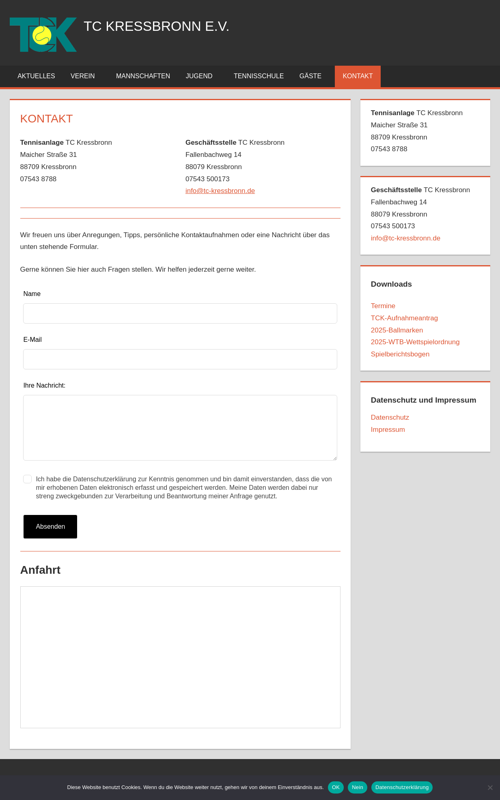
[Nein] (490, 787)
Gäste (315, 76)
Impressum (388, 429)
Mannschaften (143, 76)
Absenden (50, 526)
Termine (383, 306)
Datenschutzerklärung (402, 787)
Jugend (204, 76)
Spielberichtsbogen (400, 354)
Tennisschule (259, 76)
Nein (357, 787)
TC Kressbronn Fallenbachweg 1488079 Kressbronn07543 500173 (420, 214)
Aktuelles (36, 76)
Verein (87, 76)
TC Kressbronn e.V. (162, 25)
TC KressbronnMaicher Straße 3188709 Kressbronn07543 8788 (66, 160)
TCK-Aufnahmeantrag (404, 318)
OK (336, 787)
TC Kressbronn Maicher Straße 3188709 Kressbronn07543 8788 (417, 131)
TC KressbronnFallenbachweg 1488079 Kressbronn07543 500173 (234, 167)
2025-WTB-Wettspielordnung (415, 342)
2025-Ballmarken (397, 330)
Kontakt (358, 76)
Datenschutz (390, 417)
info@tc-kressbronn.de (220, 191)
